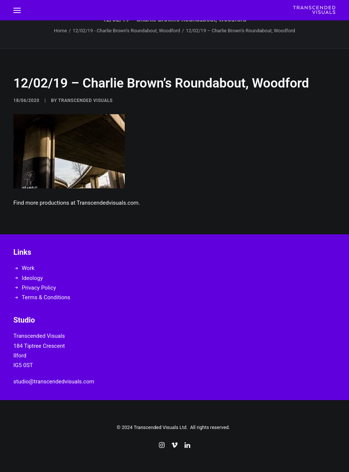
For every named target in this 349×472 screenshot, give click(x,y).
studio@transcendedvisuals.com (53, 381)
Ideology (32, 278)
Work (28, 268)
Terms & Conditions (46, 297)
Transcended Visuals (85, 100)
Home (60, 30)
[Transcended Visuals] (314, 10)
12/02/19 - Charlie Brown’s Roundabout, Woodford (126, 30)
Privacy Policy (39, 287)
